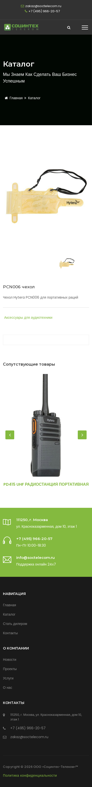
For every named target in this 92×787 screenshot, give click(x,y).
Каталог (34, 98)
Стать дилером (15, 623)
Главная (13, 98)
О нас (7, 687)
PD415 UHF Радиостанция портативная (46, 484)
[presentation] (9, 434)
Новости (9, 659)
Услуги (8, 678)
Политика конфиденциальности (30, 775)
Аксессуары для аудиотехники (28, 317)
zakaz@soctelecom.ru (43, 6)
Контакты (10, 633)
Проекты (10, 668)
